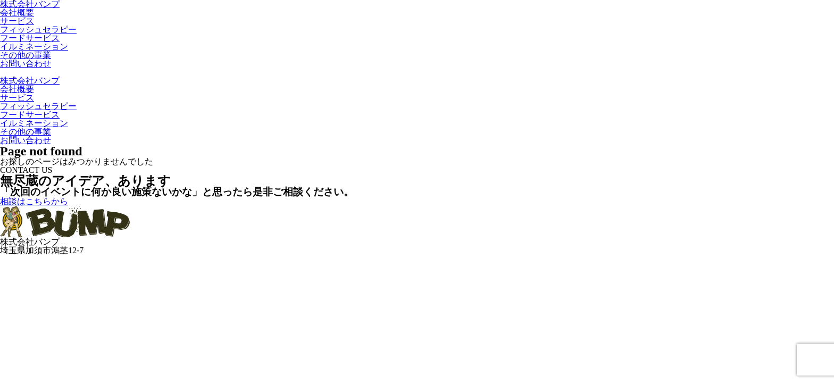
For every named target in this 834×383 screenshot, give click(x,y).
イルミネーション (34, 46)
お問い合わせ (25, 63)
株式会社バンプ (30, 80)
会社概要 (17, 12)
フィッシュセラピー (38, 29)
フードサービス (30, 38)
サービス (17, 21)
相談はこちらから (34, 201)
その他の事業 (25, 55)
